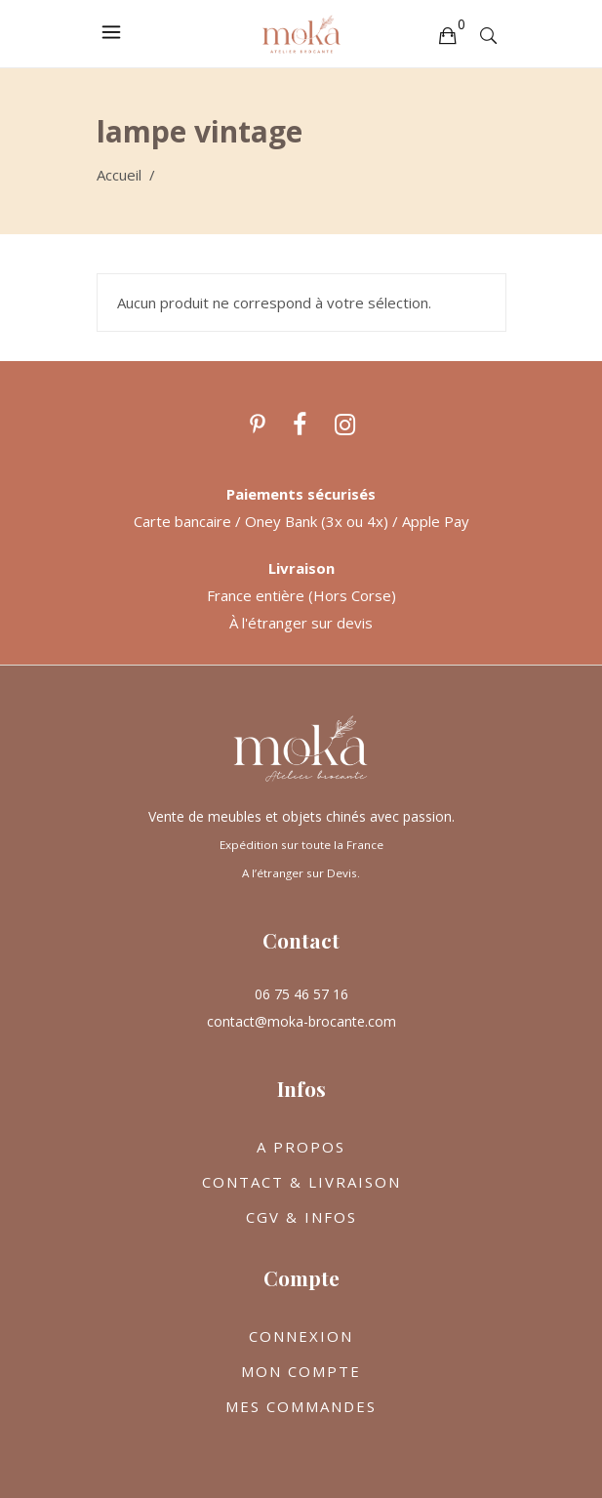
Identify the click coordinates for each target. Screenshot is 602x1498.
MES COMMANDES (301, 1406)
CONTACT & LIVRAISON (301, 1182)
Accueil (119, 174)
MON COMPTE (301, 1371)
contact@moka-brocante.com (301, 1021)
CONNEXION (301, 1336)
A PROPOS (301, 1146)
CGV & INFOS (301, 1217)
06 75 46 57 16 (301, 994)
